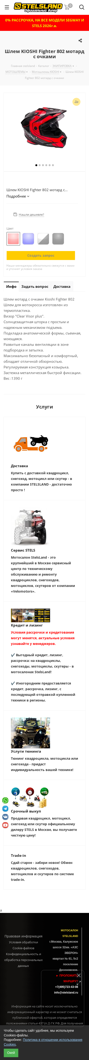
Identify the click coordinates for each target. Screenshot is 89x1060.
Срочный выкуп (26, 811)
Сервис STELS (23, 550)
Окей (11, 1053)
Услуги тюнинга (26, 751)
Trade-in (18, 855)
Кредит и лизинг (27, 625)
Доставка (19, 465)
